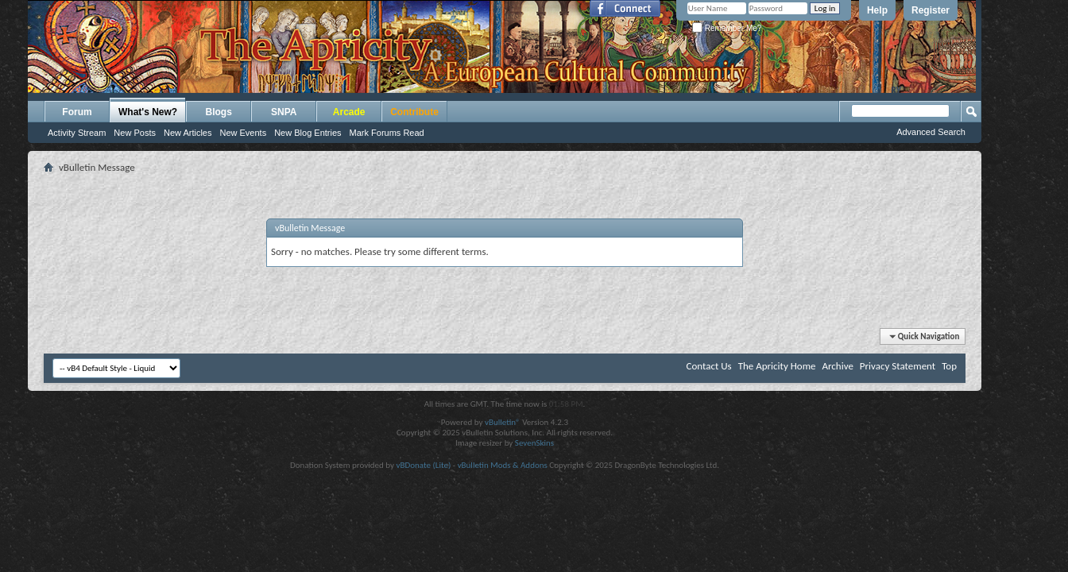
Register (930, 10)
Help (877, 10)
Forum (76, 112)
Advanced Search (930, 132)
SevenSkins (534, 443)
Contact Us (709, 366)
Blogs (219, 112)
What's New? (147, 112)
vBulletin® (502, 422)
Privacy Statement (897, 366)
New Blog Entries (307, 132)
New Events (242, 132)
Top (949, 366)
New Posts (135, 132)
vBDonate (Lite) (423, 465)
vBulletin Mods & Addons (503, 465)
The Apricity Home (777, 366)
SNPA (283, 112)
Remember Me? (726, 28)
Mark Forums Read (387, 132)
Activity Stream (77, 132)
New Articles (188, 132)
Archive (837, 366)
